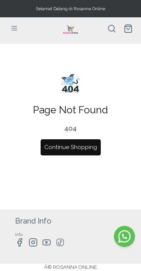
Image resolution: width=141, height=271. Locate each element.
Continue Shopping (70, 147)
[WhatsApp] (124, 236)
